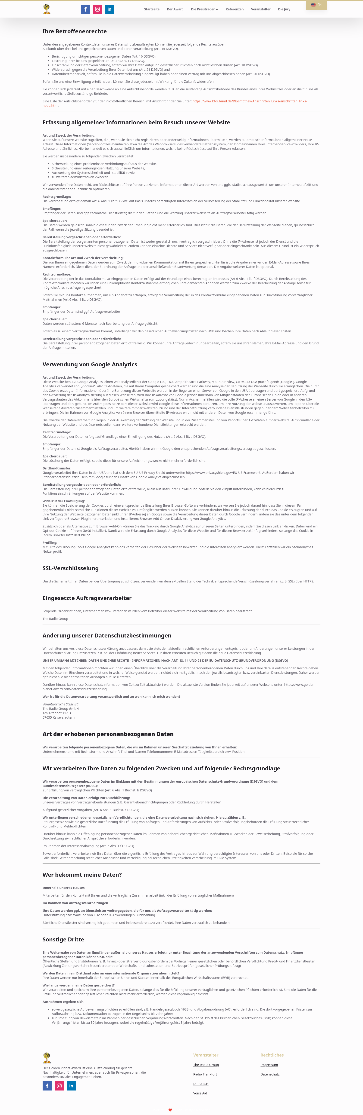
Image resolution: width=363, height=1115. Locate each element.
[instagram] (97, 9)
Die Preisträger (203, 9)
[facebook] (85, 9)
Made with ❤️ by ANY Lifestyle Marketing (181, 1110)
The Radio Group (206, 1065)
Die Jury (284, 9)
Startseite (152, 9)
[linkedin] (109, 9)
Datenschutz (270, 1074)
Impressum (269, 1065)
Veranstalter (261, 9)
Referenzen (235, 9)
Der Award (175, 9)
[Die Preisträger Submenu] (216, 9)
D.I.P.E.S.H (201, 1083)
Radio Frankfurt (205, 1074)
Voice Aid (200, 1093)
